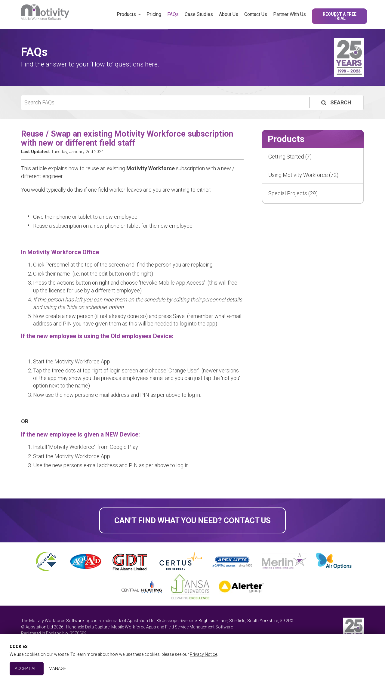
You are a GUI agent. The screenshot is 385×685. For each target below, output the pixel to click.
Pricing (153, 14)
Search (335, 102)
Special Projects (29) (293, 193)
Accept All (26, 668)
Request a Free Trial (339, 16)
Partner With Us (289, 14)
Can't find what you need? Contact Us (192, 520)
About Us (228, 14)
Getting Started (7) (290, 156)
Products (126, 14)
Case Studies (199, 14)
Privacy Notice (203, 654)
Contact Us (255, 14)
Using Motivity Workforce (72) (303, 175)
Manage (57, 668)
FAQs (173, 14)
